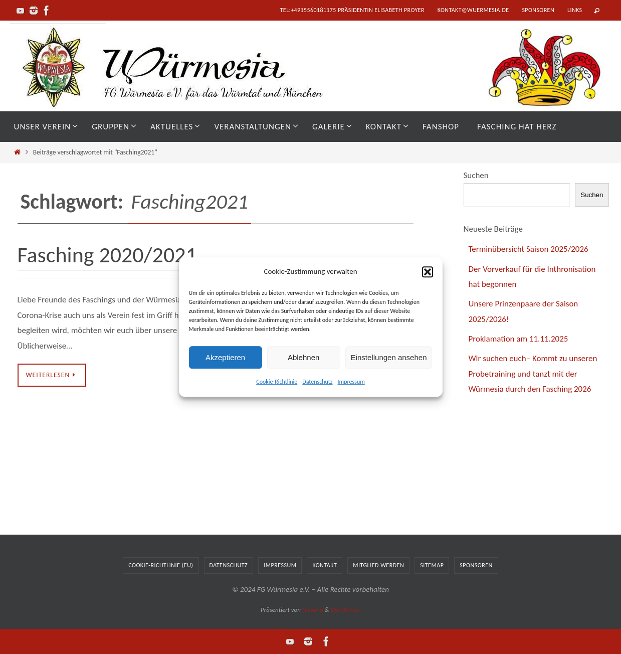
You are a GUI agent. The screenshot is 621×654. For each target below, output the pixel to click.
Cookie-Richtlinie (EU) (160, 565)
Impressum (351, 381)
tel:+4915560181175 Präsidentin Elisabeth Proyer (352, 10)
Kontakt (324, 565)
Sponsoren (538, 10)
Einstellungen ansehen (389, 357)
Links (574, 10)
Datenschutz (317, 381)
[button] (428, 272)
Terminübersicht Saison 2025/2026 (528, 249)
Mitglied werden (378, 565)
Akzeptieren (225, 357)
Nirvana (312, 609)
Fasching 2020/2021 (107, 254)
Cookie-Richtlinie (276, 381)
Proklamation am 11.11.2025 (518, 339)
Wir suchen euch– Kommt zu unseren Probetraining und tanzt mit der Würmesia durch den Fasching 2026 (533, 373)
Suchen (476, 175)
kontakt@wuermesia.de (473, 10)
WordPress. (345, 609)
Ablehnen (303, 357)
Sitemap (432, 565)
